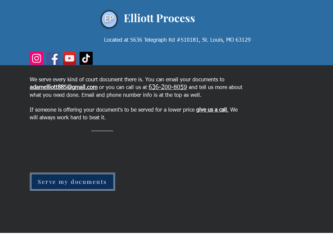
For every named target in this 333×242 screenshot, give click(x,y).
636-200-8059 (168, 87)
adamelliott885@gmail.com (63, 87)
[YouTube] (69, 58)
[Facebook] (53, 58)
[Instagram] (36, 58)
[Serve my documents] (72, 182)
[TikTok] (86, 58)
